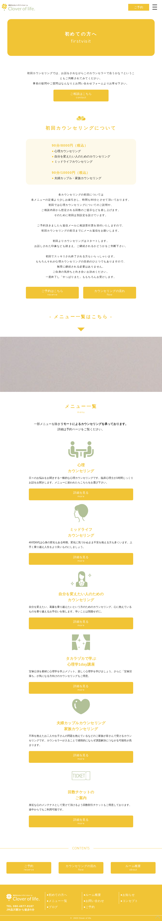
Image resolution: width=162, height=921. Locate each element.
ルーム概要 (133, 867)
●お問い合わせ (94, 900)
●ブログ (52, 906)
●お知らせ (127, 894)
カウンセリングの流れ (110, 292)
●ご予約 (89, 906)
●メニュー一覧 (57, 900)
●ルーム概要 (92, 894)
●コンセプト (129, 900)
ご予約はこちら (52, 292)
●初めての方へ (57, 894)
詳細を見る (81, 494)
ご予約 (138, 7)
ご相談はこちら (81, 95)
